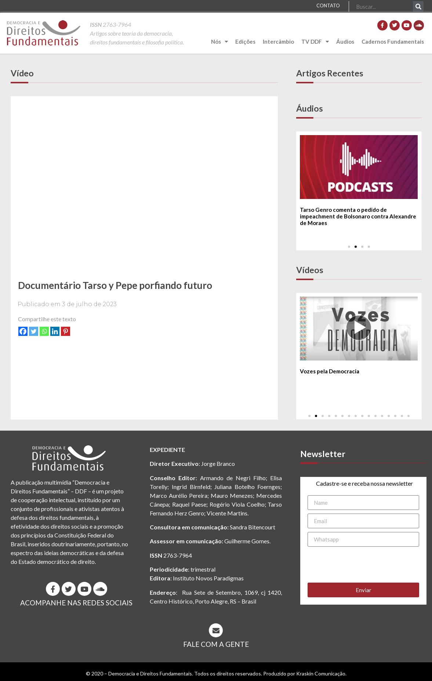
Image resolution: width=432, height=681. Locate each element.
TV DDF (315, 41)
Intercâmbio (278, 41)
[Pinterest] (65, 331)
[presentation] (363, 564)
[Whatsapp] (44, 331)
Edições (245, 41)
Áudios (345, 41)
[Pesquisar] (418, 6)
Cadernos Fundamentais (393, 41)
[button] (349, 247)
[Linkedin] (54, 331)
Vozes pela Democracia (329, 371)
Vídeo (22, 73)
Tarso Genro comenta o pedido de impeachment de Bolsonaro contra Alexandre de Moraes (358, 216)
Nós (219, 41)
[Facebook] (23, 331)
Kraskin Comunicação (320, 673)
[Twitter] (33, 331)
